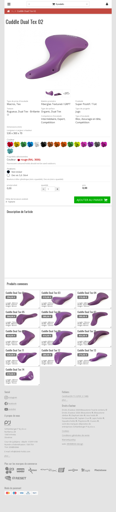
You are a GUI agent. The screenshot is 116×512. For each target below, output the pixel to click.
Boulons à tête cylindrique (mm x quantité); (25, 179)
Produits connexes (17, 283)
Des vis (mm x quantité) (53, 179)
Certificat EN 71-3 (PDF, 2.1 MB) (75, 396)
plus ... (7, 456)
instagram (12, 397)
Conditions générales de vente (75, 435)
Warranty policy (68, 439)
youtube (12, 409)
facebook (12, 403)
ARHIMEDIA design (75, 444)
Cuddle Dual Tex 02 (26, 11)
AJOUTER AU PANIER (92, 200)
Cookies (65, 431)
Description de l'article (20, 211)
